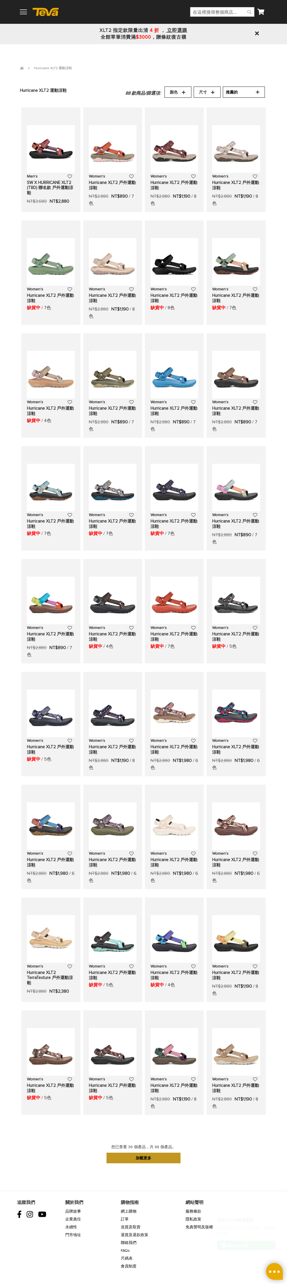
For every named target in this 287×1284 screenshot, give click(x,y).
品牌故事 (73, 1211)
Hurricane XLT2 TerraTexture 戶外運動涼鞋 (50, 977)
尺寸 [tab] (203, 92)
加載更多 (143, 1158)
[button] (70, 176)
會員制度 (128, 1266)
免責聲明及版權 (199, 1227)
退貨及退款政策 (134, 1234)
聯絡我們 (128, 1242)
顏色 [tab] (174, 92)
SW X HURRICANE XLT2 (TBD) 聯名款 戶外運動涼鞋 (50, 187)
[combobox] (222, 12)
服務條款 (193, 1211)
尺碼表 (127, 1258)
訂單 (125, 1219)
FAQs (125, 1250)
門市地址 (73, 1234)
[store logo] (48, 12)
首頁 (22, 68)
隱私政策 (193, 1219)
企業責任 (73, 1219)
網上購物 (128, 1211)
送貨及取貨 (130, 1227)
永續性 (71, 1227)
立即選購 (176, 30)
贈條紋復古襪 (171, 37)
